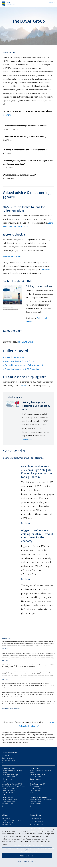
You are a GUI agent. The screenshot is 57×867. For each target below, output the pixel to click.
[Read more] (5, 649)
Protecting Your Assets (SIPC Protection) (22, 369)
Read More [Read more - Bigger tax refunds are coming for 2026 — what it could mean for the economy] (25, 579)
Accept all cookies (27, 856)
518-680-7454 (37, 804)
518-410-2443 (9, 792)
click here (7, 115)
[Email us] (2, 762)
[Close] (53, 829)
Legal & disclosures (35, 821)
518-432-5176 (11, 802)
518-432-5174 (39, 802)
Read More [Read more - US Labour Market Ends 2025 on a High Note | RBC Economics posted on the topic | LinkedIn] (25, 523)
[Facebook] (4, 762)
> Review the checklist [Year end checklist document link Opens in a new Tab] (12, 256)
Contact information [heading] (9, 753)
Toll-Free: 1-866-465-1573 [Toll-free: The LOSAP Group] (9, 760)
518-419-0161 (9, 779)
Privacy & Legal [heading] (35, 815)
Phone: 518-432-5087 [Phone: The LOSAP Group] (8, 758)
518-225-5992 (37, 779)
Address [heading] (5, 815)
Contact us (45, 269)
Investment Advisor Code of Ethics (19, 361)
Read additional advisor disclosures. (11, 708)
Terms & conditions (35, 825)
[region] (28, 847)
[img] (28, 26)
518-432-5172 (39, 777)
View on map (5, 824)
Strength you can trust (14, 357)
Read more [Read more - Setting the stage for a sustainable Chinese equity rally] (26, 439)
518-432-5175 (11, 790)
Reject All (26, 850)
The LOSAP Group (25, 342)
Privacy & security (35, 818)
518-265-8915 (37, 790)
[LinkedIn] (4, 781)
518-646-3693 (9, 804)
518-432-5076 (39, 788)
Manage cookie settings (27, 861)
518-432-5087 (11, 777)
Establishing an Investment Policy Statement (24, 365)
